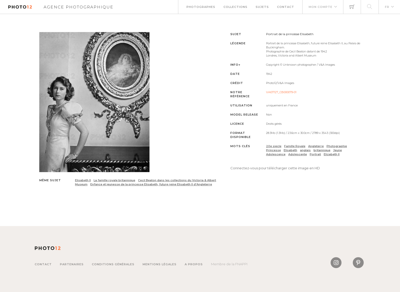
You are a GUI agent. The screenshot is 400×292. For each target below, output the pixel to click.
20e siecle (273, 146)
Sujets (262, 7)
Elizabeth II (332, 154)
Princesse (273, 150)
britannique (322, 150)
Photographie (337, 146)
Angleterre (316, 146)
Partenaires (72, 264)
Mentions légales (160, 264)
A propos (194, 264)
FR (387, 7)
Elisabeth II (83, 180)
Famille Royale (294, 146)
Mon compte (320, 7)
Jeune (337, 150)
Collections (235, 7)
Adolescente (297, 154)
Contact (285, 7)
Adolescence (275, 154)
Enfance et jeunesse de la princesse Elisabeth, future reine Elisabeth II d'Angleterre (151, 184)
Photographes (200, 7)
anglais (305, 150)
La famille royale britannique (114, 180)
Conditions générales (113, 264)
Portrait (315, 154)
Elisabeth (290, 150)
